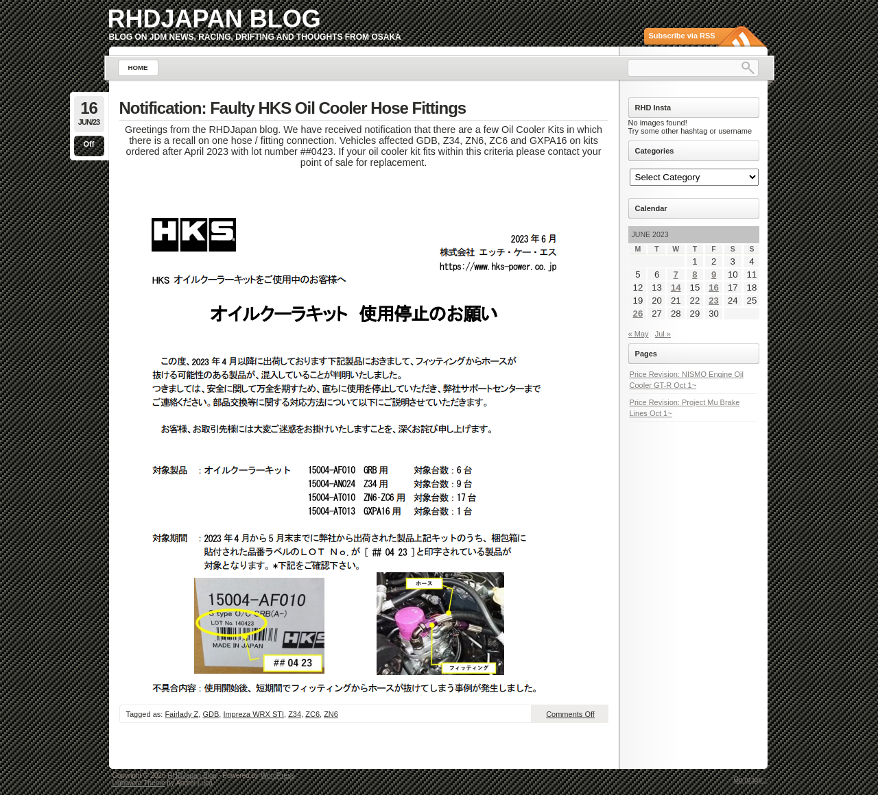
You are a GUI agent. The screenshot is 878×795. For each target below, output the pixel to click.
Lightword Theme (138, 783)
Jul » (663, 334)
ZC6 (312, 714)
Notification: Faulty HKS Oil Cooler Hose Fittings (292, 108)
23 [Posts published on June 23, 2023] (714, 300)
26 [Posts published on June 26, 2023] (638, 313)
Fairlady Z (181, 714)
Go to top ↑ (751, 779)
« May (638, 334)
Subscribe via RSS (682, 36)
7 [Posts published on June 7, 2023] (676, 274)
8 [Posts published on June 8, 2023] (694, 274)
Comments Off (570, 714)
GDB (210, 714)
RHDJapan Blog (214, 19)
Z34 (294, 714)
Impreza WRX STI (253, 714)
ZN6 (331, 714)
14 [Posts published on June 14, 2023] (676, 287)
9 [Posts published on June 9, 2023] (713, 274)
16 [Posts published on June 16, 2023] (714, 287)
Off (89, 144)
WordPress (277, 775)
